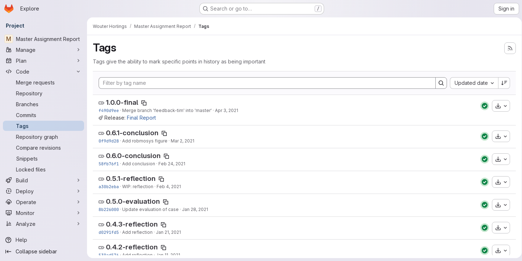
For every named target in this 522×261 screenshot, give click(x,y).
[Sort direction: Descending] (502, 83)
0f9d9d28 (109, 141)
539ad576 (109, 255)
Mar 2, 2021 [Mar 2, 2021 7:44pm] (182, 141)
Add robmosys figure (144, 141)
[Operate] (43, 202)
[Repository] (43, 93)
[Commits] (43, 115)
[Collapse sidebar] (43, 251)
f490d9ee (109, 110)
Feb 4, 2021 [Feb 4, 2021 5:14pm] (169, 186)
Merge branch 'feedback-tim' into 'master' (167, 110)
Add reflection (137, 232)
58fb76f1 (109, 163)
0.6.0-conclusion (133, 156)
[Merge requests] (43, 82)
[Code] (43, 71)
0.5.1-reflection (131, 178)
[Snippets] (43, 158)
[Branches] (43, 104)
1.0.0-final (122, 102)
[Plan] (43, 60)
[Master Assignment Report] (43, 39)
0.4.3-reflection (132, 224)
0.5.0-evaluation (133, 201)
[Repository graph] (43, 137)
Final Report (141, 118)
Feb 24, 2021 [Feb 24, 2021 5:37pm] (171, 163)
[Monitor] (43, 213)
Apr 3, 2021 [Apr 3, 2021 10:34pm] (226, 110)
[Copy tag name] (144, 103)
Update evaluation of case (150, 209)
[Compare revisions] (43, 147)
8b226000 (109, 209)
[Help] (43, 240)
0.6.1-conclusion (132, 133)
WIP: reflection (137, 186)
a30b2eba (109, 186)
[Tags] (43, 126)
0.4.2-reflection (132, 247)
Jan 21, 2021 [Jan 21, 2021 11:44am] (168, 232)
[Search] (438, 83)
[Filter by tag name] (266, 83)
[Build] (43, 180)
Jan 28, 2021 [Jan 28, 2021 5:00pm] (195, 209)
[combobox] (471, 83)
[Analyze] (43, 224)
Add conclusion (138, 163)
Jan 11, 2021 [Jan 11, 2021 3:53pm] (168, 255)
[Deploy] (43, 191)
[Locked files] (43, 169)
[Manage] (43, 50)
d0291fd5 (109, 232)
